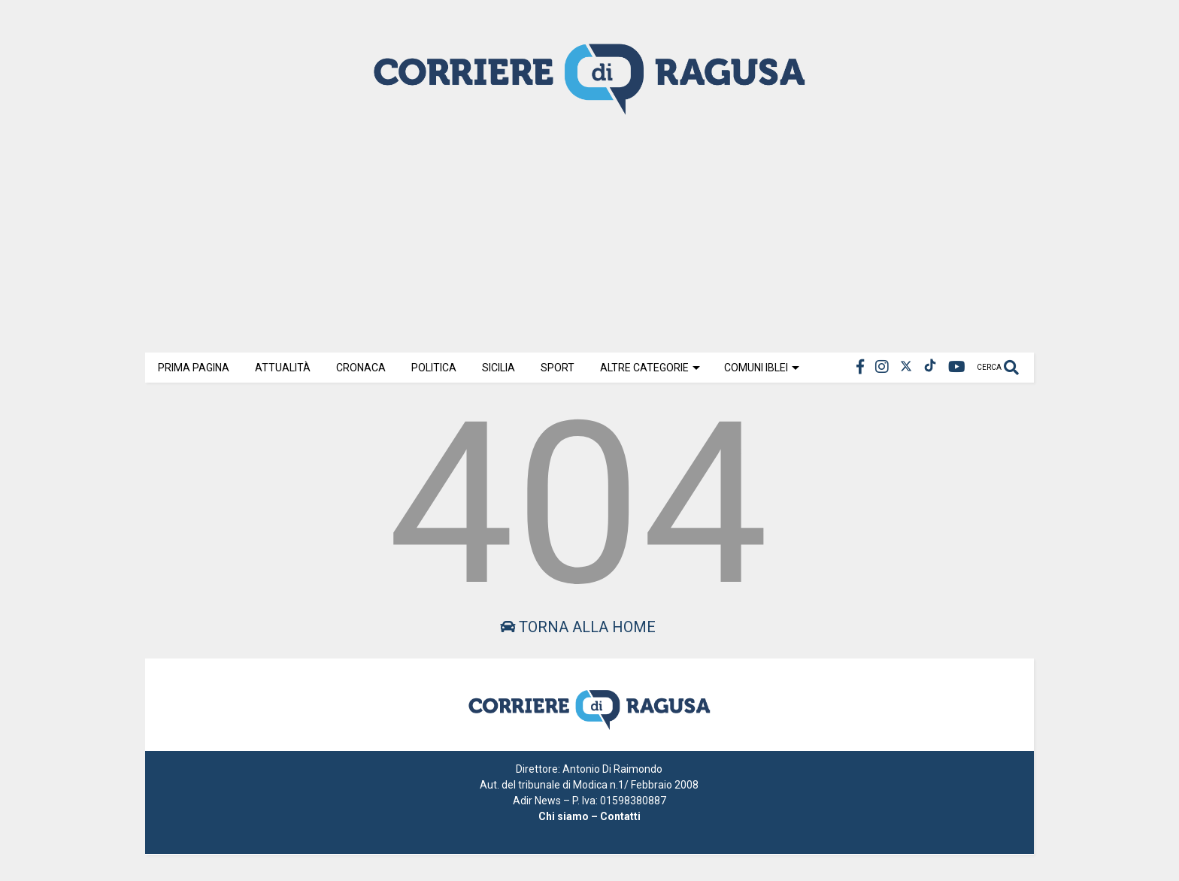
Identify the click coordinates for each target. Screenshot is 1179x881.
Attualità (283, 368)
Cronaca (361, 368)
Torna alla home (578, 627)
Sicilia (498, 368)
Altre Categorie (650, 368)
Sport (557, 368)
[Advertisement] (589, 232)
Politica (433, 368)
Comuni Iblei (761, 368)
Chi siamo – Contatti (589, 816)
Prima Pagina (193, 368)
